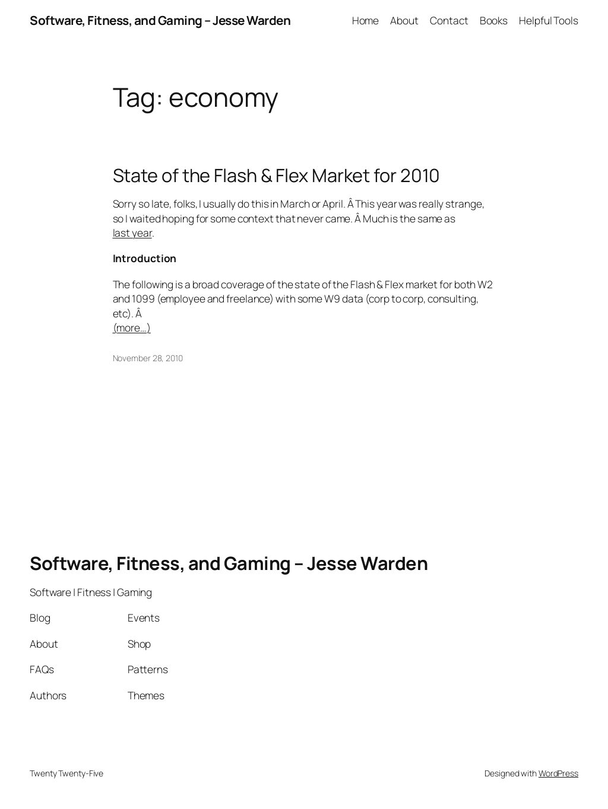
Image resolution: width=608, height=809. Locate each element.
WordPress (558, 773)
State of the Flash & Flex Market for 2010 (277, 175)
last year (132, 232)
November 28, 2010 (148, 358)
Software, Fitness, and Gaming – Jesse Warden (160, 20)
